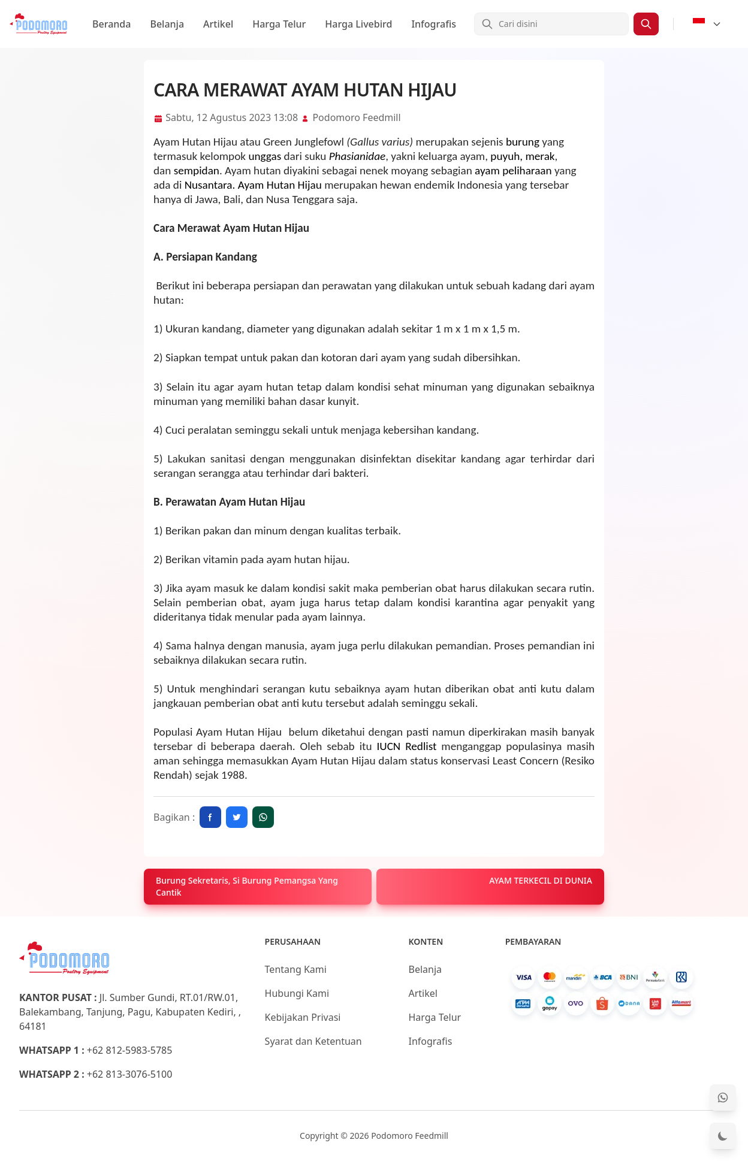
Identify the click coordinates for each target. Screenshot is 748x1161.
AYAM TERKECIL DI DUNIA (540, 880)
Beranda (111, 24)
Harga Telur (279, 24)
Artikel (218, 24)
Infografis (433, 24)
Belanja (167, 24)
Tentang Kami (296, 969)
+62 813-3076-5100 (130, 1074)
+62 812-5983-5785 (130, 1050)
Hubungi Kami (297, 993)
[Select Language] (707, 24)
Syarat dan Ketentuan (313, 1041)
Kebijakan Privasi (303, 1017)
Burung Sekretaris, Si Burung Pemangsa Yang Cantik (247, 886)
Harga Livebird (358, 24)
